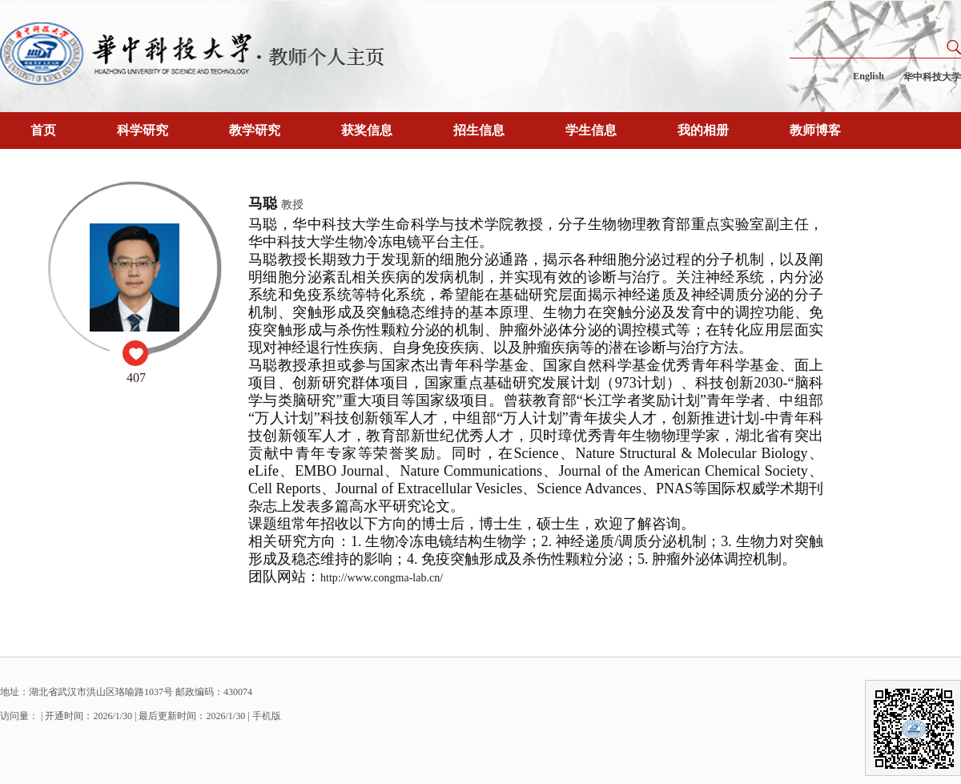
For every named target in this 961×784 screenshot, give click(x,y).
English (868, 76)
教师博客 (815, 130)
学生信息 (591, 130)
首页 (43, 130)
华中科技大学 (932, 76)
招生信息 (479, 130)
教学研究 (254, 130)
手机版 (266, 716)
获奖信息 (366, 130)
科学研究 (142, 130)
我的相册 (703, 130)
